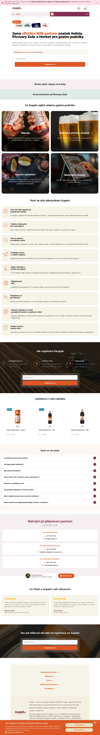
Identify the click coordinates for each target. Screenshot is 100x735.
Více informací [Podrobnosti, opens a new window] (25, 730)
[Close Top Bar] (96, 2)
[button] (34, 732)
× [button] (97, 722)
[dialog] (50, 727)
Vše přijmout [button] (79, 725)
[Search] (79, 8)
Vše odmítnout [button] (79, 730)
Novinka (9, 409)
